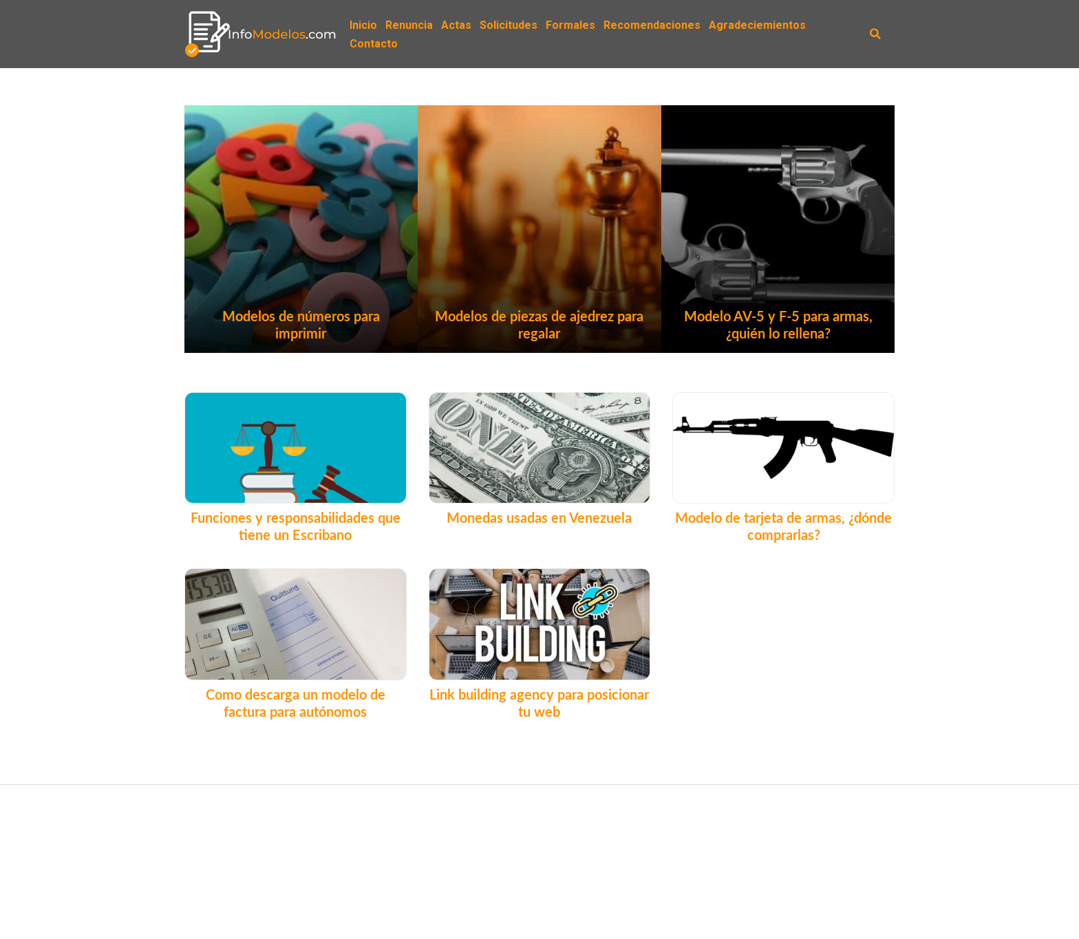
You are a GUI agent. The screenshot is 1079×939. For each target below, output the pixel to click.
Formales (570, 25)
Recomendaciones (652, 25)
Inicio (363, 25)
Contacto (374, 43)
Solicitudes (508, 25)
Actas (456, 25)
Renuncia (409, 25)
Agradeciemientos (757, 25)
